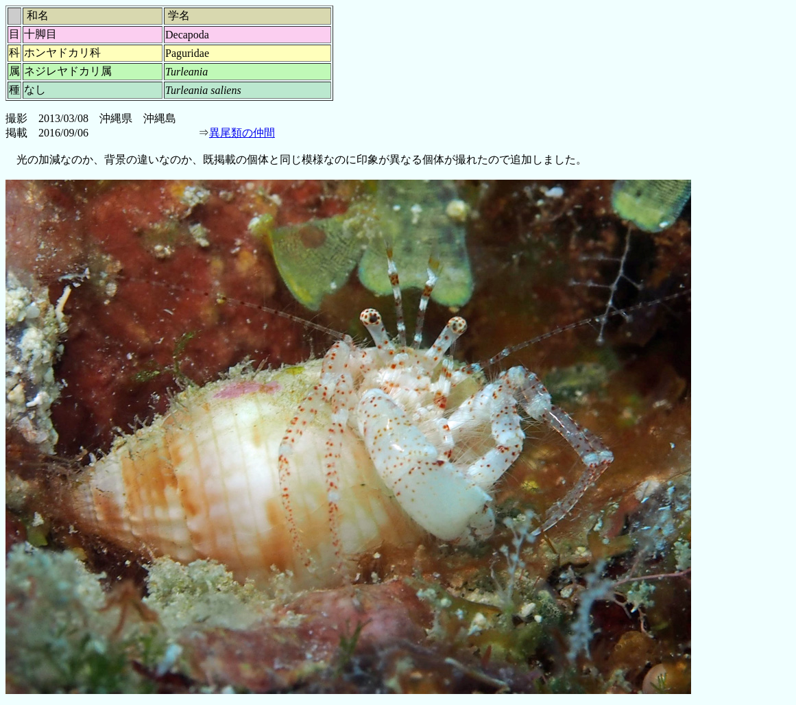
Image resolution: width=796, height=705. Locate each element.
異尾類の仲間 (242, 133)
